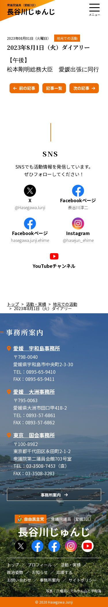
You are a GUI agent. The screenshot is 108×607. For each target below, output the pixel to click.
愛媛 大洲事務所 (34, 391)
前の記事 (27, 88)
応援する (64, 572)
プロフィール (40, 565)
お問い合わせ (19, 580)
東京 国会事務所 (34, 435)
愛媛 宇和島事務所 (36, 348)
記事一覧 (54, 88)
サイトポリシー (83, 580)
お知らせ (40, 572)
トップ (13, 304)
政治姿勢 (15, 572)
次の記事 (81, 88)
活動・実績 (36, 304)
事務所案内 (51, 495)
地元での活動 (67, 38)
